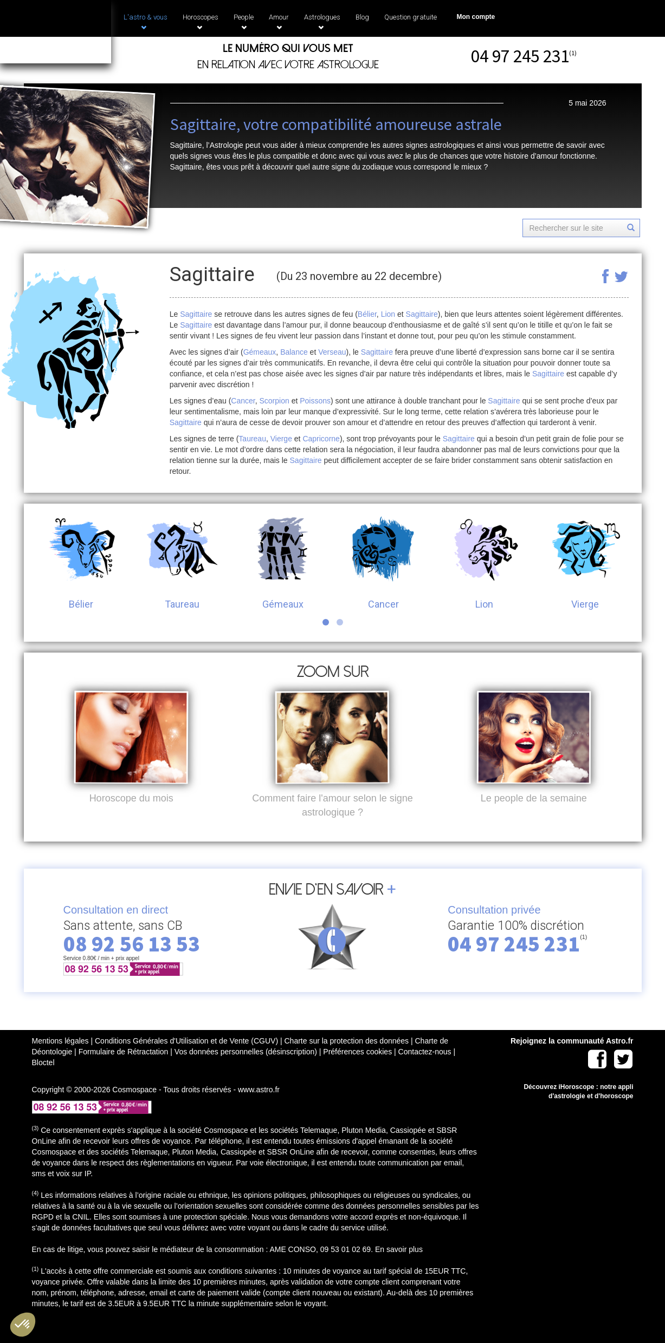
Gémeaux (259, 352)
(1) (573, 53)
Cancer (243, 400)
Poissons (315, 400)
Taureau (252, 438)
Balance (294, 352)
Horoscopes (200, 21)
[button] (23, 1325)
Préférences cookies (357, 1069)
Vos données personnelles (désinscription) (246, 1069)
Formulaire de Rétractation (124, 1069)
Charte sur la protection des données (346, 1058)
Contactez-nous (424, 1069)
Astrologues (322, 21)
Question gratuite (410, 17)
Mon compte (476, 17)
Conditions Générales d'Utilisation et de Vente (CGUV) (186, 1058)
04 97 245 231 (520, 56)
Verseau (332, 352)
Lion (388, 314)
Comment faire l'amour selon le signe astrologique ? (332, 823)
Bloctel (43, 1080)
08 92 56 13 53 (131, 961)
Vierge (281, 438)
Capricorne (320, 438)
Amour (279, 21)
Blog (362, 17)
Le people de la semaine (534, 816)
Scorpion (274, 400)
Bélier (367, 314)
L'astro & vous (145, 21)
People (244, 21)
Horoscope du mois (131, 816)
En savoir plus (399, 1267)
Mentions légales (60, 1058)
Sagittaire (196, 314)
